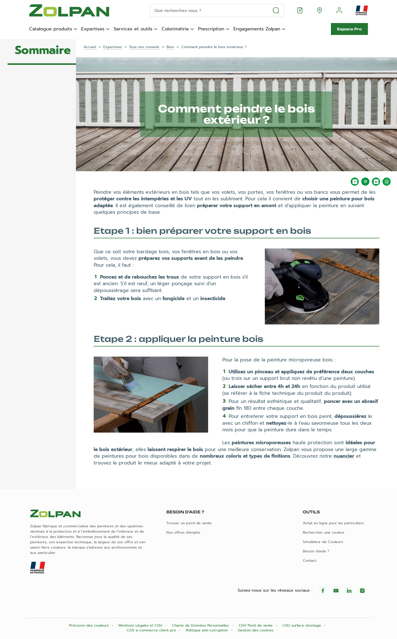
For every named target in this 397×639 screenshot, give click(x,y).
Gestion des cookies (255, 630)
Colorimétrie (175, 29)
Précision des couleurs (89, 625)
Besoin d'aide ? (316, 551)
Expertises (93, 29)
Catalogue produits (50, 29)
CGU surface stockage (302, 625)
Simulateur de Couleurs (323, 542)
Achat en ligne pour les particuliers (333, 523)
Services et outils (133, 29)
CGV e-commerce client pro (152, 630)
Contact (309, 560)
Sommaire (43, 50)
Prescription (211, 29)
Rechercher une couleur (324, 532)
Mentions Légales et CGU (141, 625)
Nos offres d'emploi (183, 532)
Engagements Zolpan (256, 29)
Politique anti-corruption (207, 630)
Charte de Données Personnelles (201, 625)
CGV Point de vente (256, 625)
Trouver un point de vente (189, 523)
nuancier (344, 456)
